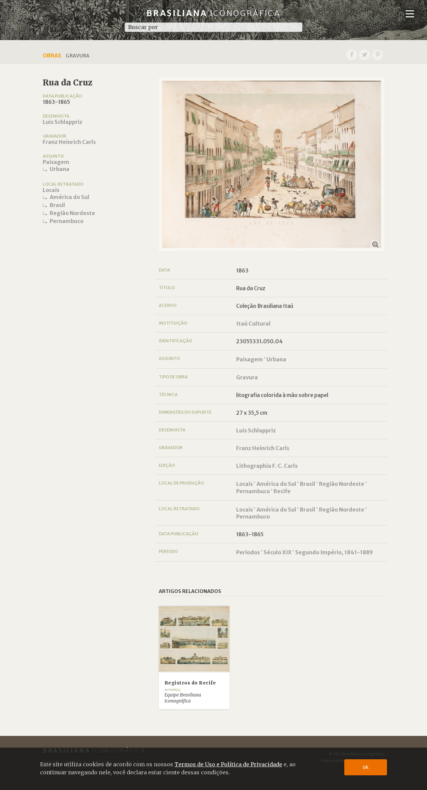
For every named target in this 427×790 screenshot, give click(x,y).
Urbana (59, 169)
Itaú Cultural (253, 323)
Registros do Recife (190, 683)
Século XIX (278, 552)
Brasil (57, 205)
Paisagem (56, 162)
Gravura (247, 377)
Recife (282, 491)
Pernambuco (66, 221)
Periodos (248, 552)
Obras (52, 55)
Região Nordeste (72, 213)
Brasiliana (213, 13)
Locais (51, 190)
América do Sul (69, 197)
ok (366, 767)
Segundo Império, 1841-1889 (334, 552)
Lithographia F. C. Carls (267, 465)
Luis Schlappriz (62, 122)
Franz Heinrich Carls (69, 142)
